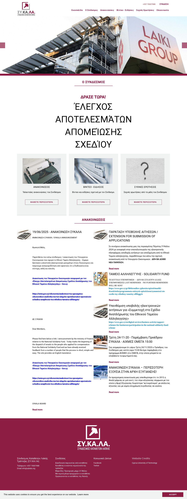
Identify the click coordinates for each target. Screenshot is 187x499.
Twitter (96, 466)
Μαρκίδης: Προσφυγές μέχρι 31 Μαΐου (71, 471)
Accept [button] (173, 495)
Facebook (97, 463)
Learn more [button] (82, 494)
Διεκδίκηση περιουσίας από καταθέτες (71, 463)
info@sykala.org (28, 468)
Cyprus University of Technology (144, 463)
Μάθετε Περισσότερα (41, 202)
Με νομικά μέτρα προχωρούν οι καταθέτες (72, 474)
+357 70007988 (33, 466)
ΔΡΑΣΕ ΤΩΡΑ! (93, 97)
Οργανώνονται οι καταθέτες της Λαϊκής (71, 476)
